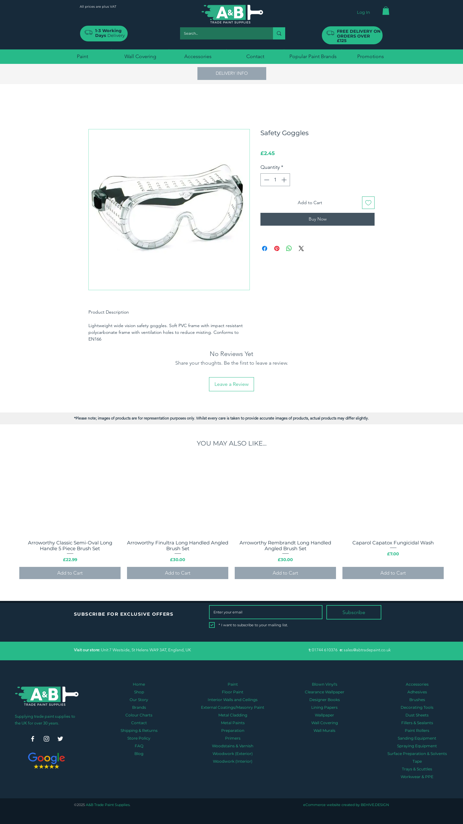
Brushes (417, 699)
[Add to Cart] (70, 573)
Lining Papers (324, 707)
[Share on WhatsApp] (289, 248)
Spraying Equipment (417, 745)
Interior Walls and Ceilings (233, 699)
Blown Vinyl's (324, 684)
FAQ (139, 745)
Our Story (139, 699)
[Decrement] (265, 180)
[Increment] (284, 180)
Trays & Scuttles (417, 769)
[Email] (264, 612)
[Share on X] (301, 248)
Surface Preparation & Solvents (417, 753)
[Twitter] (60, 738)
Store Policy (138, 738)
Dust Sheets (417, 715)
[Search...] (221, 33)
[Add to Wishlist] (368, 202)
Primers (233, 738)
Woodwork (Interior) (232, 761)
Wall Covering (324, 722)
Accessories (417, 684)
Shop (139, 692)
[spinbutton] (275, 180)
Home (139, 684)
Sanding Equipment (417, 738)
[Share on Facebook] (264, 248)
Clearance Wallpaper (324, 692)
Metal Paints (233, 722)
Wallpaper (324, 715)
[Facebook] (32, 738)
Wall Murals (324, 730)
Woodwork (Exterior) (233, 753)
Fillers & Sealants (417, 722)
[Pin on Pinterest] (277, 248)
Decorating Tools (417, 707)
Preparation (232, 730)
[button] (385, 10)
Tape (417, 761)
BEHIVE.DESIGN (374, 804)
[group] (231, 519)
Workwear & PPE (417, 776)
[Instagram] (46, 738)
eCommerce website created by (331, 804)
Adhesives (417, 692)
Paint (233, 684)
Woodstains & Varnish (232, 745)
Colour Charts (138, 715)
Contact (139, 722)
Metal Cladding (232, 715)
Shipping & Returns (139, 730)
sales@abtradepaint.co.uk (367, 649)
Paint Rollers (417, 730)
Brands (139, 707)
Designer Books (324, 699)
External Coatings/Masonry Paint (232, 707)
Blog (138, 753)
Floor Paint (232, 692)
